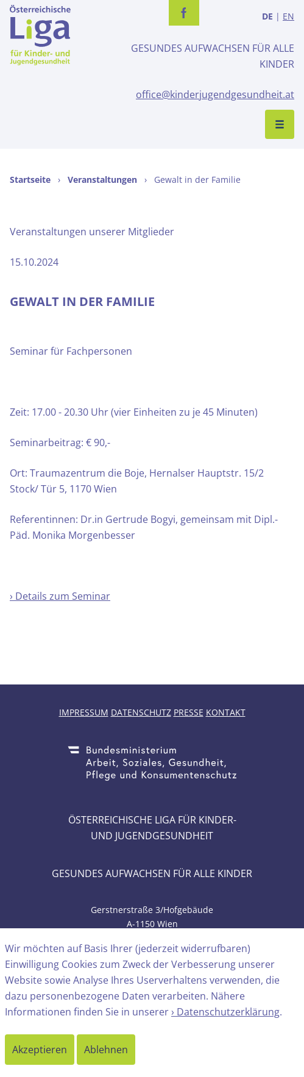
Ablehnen (106, 1049)
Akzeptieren (39, 1049)
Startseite (30, 179)
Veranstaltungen (102, 179)
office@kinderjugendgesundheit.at (215, 94)
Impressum (83, 712)
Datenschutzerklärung (228, 1011)
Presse (188, 712)
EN (288, 16)
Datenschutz (141, 712)
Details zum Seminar (62, 596)
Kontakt (226, 712)
